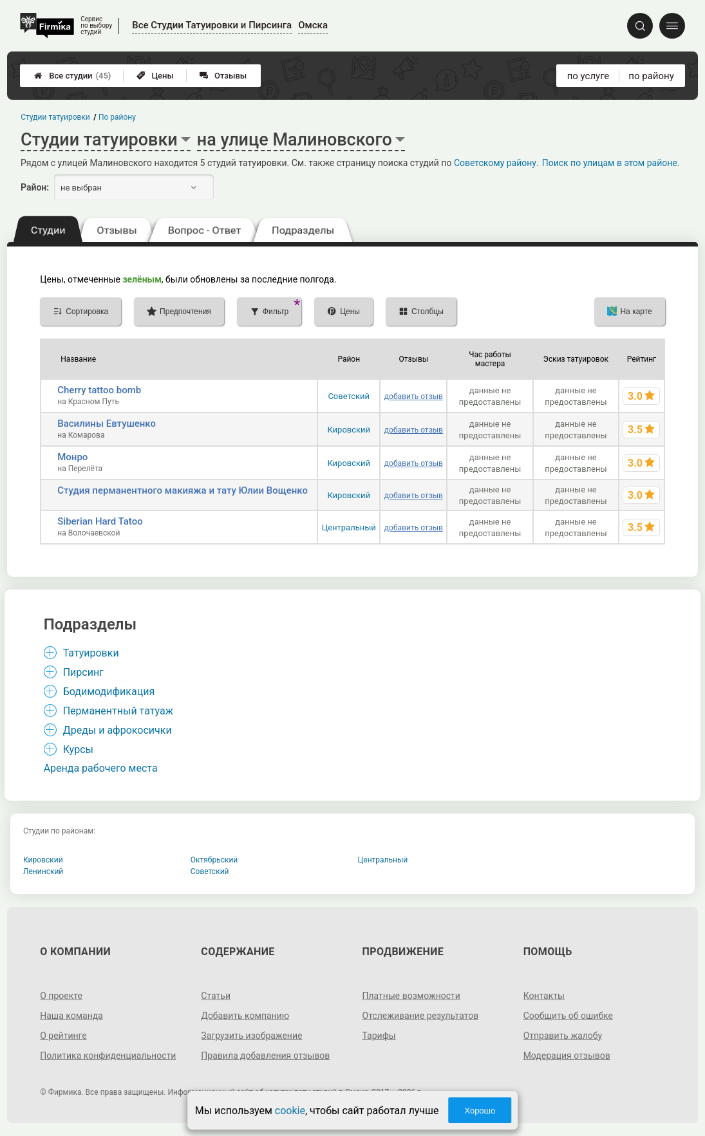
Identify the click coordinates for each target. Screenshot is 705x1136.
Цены (155, 75)
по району (650, 76)
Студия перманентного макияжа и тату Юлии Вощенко (182, 490)
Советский (349, 396)
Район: (35, 187)
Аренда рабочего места (101, 768)
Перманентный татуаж (118, 711)
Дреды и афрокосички (117, 730)
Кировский (348, 429)
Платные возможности (411, 996)
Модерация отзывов (566, 1055)
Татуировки (91, 653)
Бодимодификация (109, 691)
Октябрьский (214, 859)
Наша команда (71, 1015)
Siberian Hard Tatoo (99, 521)
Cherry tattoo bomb (99, 390)
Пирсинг (83, 672)
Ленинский (43, 871)
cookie (290, 1110)
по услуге (588, 76)
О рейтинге (63, 1035)
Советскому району (495, 163)
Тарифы (379, 1035)
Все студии (72, 75)
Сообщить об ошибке (568, 1015)
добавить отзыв (413, 396)
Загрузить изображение (251, 1035)
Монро (72, 457)
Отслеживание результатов (420, 1015)
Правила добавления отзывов (265, 1055)
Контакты (544, 996)
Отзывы (223, 75)
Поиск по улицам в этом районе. (611, 163)
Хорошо (479, 1110)
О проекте (61, 996)
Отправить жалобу (563, 1035)
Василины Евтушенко (106, 423)
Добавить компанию (245, 1015)
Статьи (215, 996)
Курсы (78, 749)
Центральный (349, 527)
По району (117, 117)
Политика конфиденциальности (108, 1055)
